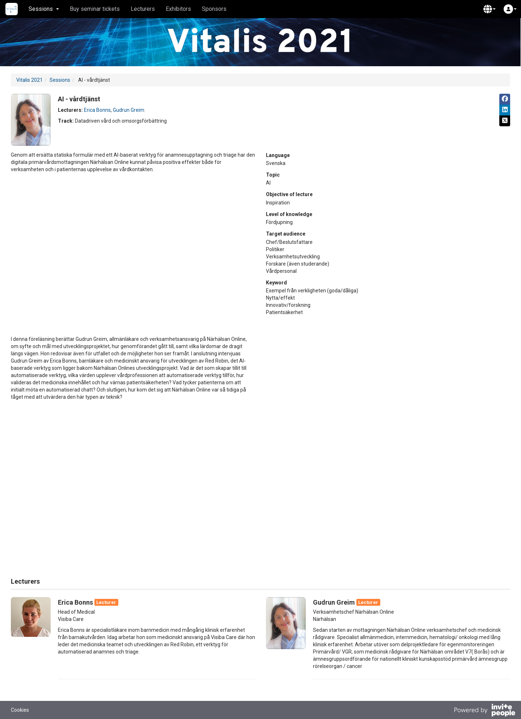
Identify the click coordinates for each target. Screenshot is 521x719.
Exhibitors (178, 8)
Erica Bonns (97, 110)
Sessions (60, 80)
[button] (489, 9)
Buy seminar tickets (95, 8)
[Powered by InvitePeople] (484, 711)
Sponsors (214, 8)
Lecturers (143, 8)
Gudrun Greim (128, 110)
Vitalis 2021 (29, 80)
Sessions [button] (44, 8)
